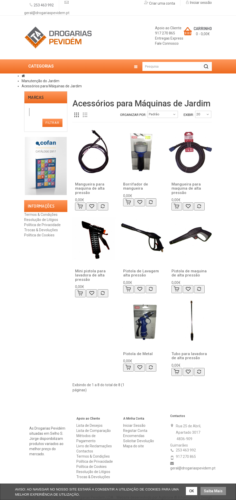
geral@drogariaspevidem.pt (46, 13)
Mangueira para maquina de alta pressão (90, 188)
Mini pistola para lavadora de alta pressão (90, 275)
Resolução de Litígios (41, 220)
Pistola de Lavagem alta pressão (141, 273)
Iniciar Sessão (134, 425)
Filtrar (52, 123)
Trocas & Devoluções (41, 230)
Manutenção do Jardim (40, 81)
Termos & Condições (41, 214)
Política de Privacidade (42, 225)
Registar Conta (135, 431)
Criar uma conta (161, 3)
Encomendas (133, 436)
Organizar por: (133, 115)
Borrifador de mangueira (135, 186)
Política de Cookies (39, 235)
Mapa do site (133, 446)
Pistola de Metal (138, 353)
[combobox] (29, 112)
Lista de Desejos (89, 425)
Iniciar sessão (200, 3)
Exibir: (189, 115)
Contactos (84, 451)
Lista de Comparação (93, 431)
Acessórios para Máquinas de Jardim (52, 86)
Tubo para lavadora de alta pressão (189, 355)
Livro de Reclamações (94, 446)
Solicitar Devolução (138, 441)
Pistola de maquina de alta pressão (189, 273)
